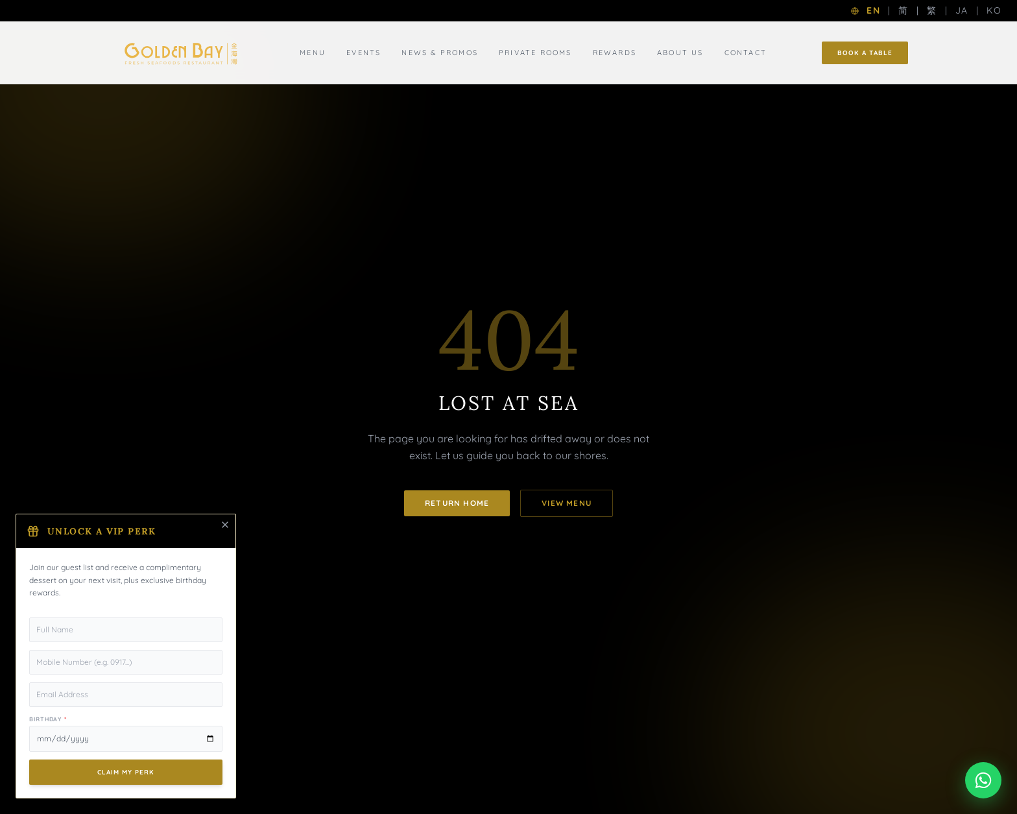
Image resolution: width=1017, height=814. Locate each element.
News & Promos (439, 52)
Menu (313, 52)
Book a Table (864, 53)
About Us (680, 52)
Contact (745, 52)
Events (363, 52)
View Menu (567, 503)
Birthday (48, 719)
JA (961, 10)
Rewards (614, 52)
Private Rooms (535, 52)
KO (994, 10)
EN (873, 10)
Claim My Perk (125, 772)
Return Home (457, 503)
